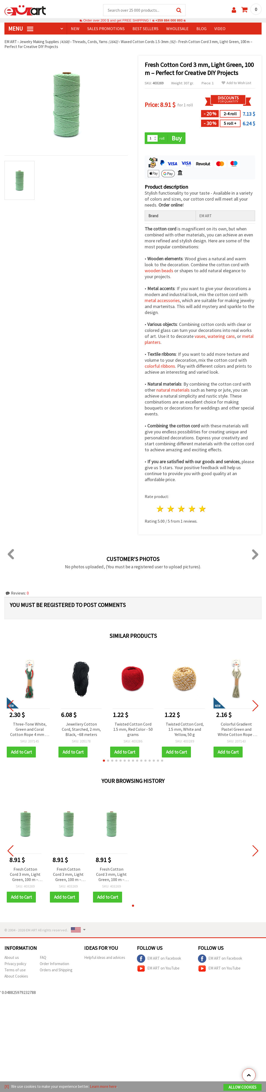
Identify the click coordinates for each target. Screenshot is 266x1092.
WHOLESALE (177, 28)
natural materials (173, 390)
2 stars (171, 509)
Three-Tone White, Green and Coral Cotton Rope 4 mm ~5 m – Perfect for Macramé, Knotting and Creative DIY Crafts (30, 730)
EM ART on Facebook (159, 959)
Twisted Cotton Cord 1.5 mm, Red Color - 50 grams (133, 729)
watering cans (221, 337)
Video (219, 28)
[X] (6, 1086)
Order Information (54, 963)
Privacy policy (15, 963)
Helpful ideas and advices (104, 957)
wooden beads (159, 271)
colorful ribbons (160, 367)
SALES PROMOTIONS (106, 28)
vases (200, 337)
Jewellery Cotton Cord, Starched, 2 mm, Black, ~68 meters (81, 729)
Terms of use (15, 970)
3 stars (181, 509)
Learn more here (103, 1086)
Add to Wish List (236, 83)
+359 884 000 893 (169, 21)
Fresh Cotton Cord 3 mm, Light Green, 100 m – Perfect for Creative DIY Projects (25, 875)
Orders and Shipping (56, 970)
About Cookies (16, 976)
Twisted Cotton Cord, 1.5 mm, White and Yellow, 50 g (185, 729)
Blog (201, 28)
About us (11, 957)
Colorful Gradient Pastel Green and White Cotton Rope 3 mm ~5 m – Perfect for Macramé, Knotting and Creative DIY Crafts (236, 730)
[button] (104, 761)
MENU (20, 28)
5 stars (202, 509)
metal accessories (162, 301)
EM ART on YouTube (158, 969)
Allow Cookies (242, 1087)
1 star (160, 509)
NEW (75, 28)
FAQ (43, 957)
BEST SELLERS (145, 28)
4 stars (192, 509)
